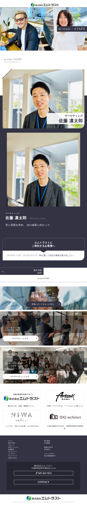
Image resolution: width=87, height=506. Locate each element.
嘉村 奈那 (37, 271)
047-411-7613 (43, 473)
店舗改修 (11, 449)
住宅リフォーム (13, 447)
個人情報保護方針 (50, 456)
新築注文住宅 (48, 447)
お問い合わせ (12, 458)
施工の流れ (11, 443)
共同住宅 (47, 449)
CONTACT (43, 482)
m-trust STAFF (44, 278)
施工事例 (47, 441)
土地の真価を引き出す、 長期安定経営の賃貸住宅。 (65, 419)
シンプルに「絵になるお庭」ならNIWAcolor (21, 418)
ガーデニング (12, 451)
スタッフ (11, 445)
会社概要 (47, 443)
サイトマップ (12, 456)
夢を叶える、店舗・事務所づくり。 (21, 398)
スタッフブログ (49, 453)
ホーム (10, 441)
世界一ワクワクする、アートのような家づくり (65, 398)
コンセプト (11, 453)
